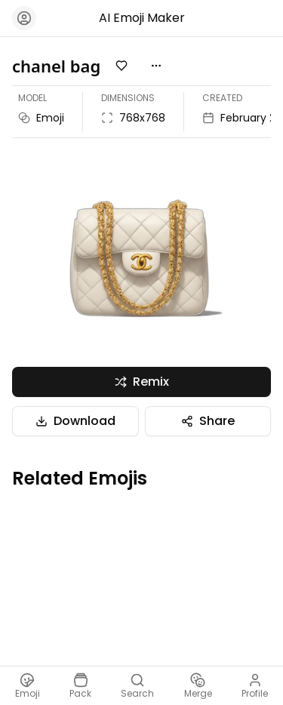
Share (208, 420)
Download (75, 420)
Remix (142, 381)
